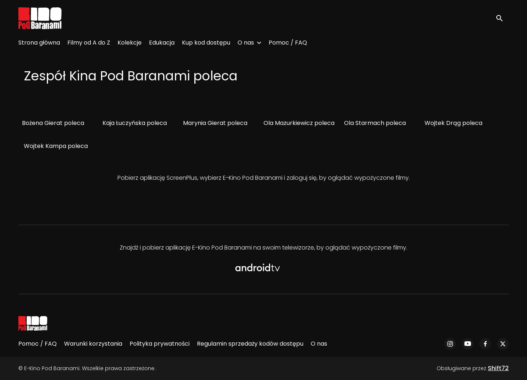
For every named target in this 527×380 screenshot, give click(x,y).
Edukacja (162, 42)
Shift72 (498, 368)
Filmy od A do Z (88, 42)
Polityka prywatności (160, 343)
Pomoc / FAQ (288, 42)
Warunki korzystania (93, 343)
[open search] (502, 18)
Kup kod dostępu (206, 42)
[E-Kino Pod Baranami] (32, 323)
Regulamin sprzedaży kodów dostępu (250, 343)
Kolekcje (129, 42)
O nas (246, 42)
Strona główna (39, 42)
